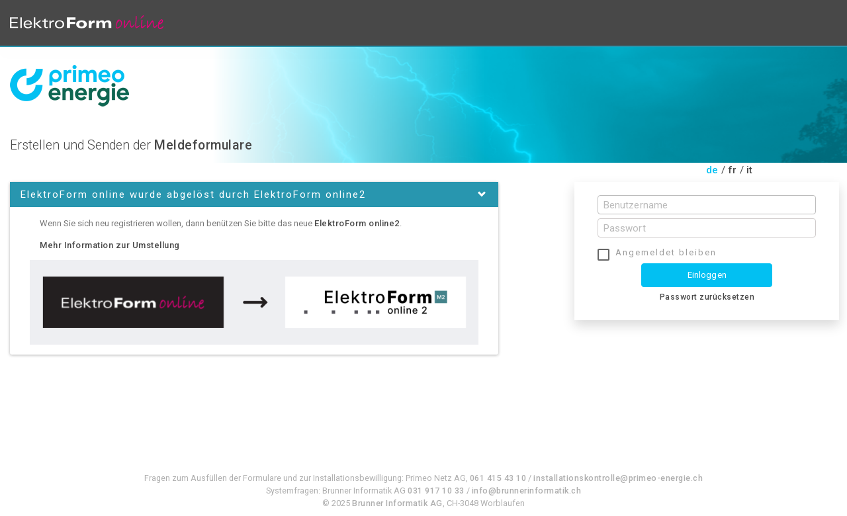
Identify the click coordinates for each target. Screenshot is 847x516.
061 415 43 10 (498, 478)
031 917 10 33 (436, 490)
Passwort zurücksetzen (707, 297)
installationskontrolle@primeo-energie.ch (618, 478)
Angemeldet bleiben (666, 252)
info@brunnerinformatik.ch (527, 490)
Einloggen (707, 275)
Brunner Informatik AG (397, 503)
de (712, 170)
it (749, 170)
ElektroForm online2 (357, 223)
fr (732, 170)
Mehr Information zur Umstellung (110, 245)
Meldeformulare (203, 145)
